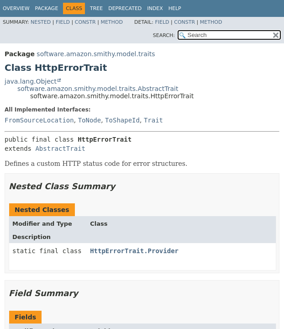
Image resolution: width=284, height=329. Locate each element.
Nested (41, 22)
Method (111, 22)
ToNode (89, 120)
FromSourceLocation (39, 120)
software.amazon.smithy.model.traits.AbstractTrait (98, 88)
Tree (96, 8)
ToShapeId (122, 120)
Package (46, 8)
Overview (16, 8)
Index (155, 8)
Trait (153, 120)
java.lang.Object (31, 81)
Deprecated (125, 8)
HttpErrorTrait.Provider (134, 251)
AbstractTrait (60, 148)
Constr (85, 22)
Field (63, 22)
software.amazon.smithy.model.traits (96, 54)
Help (174, 8)
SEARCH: (164, 35)
